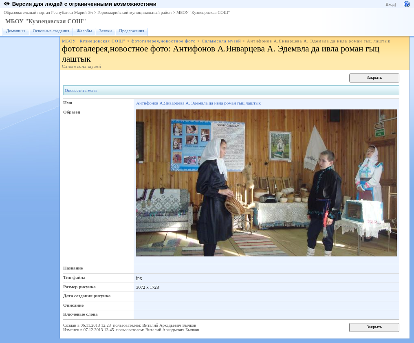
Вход (389, 4)
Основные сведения (51, 31)
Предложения (131, 31)
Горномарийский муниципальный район (134, 12)
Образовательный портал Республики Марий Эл (48, 12)
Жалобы (84, 31)
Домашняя (16, 31)
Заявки (105, 31)
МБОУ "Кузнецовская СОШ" (203, 12)
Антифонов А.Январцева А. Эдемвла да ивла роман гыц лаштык (198, 102)
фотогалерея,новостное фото (163, 41)
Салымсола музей (221, 41)
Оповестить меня (81, 90)
